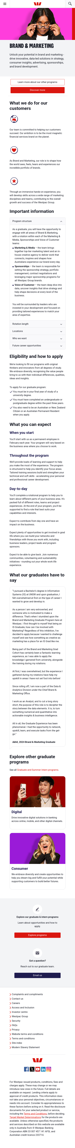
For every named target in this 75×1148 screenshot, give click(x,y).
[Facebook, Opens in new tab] (26, 1069)
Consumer (20, 869)
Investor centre (20, 1012)
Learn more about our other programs (37, 82)
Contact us (17, 998)
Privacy (16, 1029)
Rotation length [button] (20, 324)
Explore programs (37, 935)
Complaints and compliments (27, 994)
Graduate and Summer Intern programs (37, 769)
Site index (17, 1043)
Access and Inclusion (23, 1007)
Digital (17, 812)
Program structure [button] (22, 221)
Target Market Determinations (25, 1117)
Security (16, 1020)
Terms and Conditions (35, 1113)
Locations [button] (17, 331)
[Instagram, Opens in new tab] (48, 1070)
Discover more (37, 90)
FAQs (14, 1025)
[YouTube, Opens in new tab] (37, 1069)
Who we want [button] (19, 338)
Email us (37, 975)
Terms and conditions (23, 1038)
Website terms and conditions (27, 1034)
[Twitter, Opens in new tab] (32, 1069)
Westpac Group (20, 1016)
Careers (16, 1003)
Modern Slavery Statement (26, 1047)
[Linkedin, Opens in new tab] (43, 1069)
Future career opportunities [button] (26, 345)
